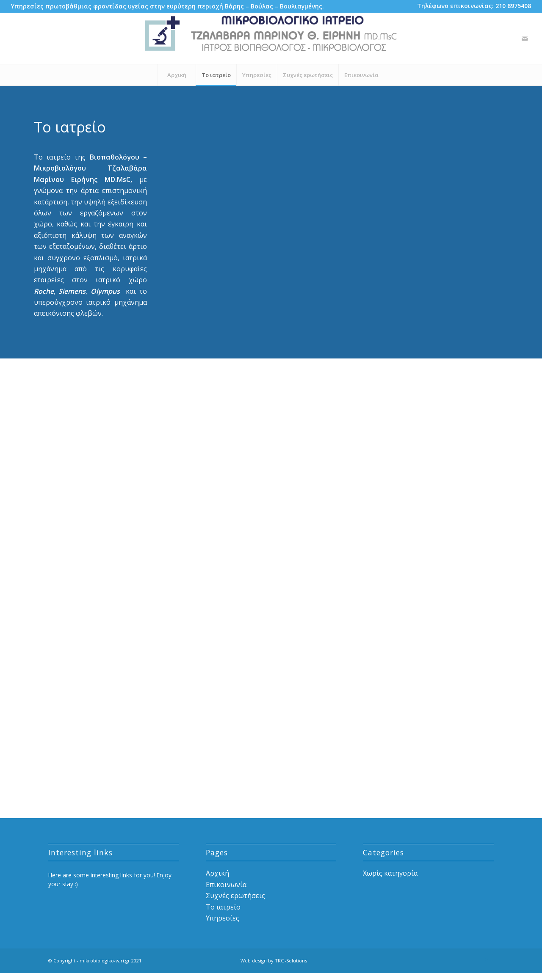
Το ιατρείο (223, 907)
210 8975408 (513, 6)
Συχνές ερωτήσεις (235, 895)
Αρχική (217, 873)
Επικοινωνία (226, 884)
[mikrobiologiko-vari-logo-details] (271, 38)
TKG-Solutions (291, 960)
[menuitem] (167, 6)
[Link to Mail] (524, 38)
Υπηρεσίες (222, 918)
